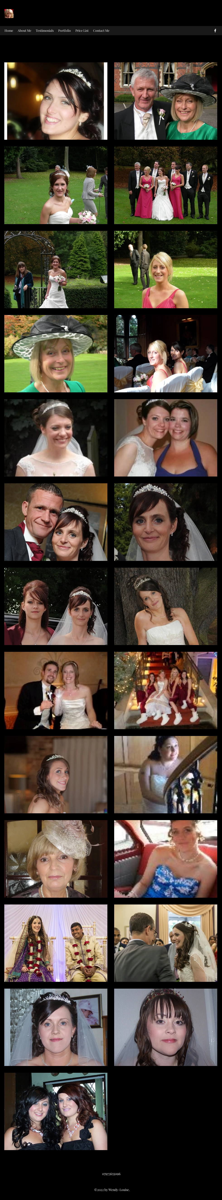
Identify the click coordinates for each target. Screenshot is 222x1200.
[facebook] (215, 30)
